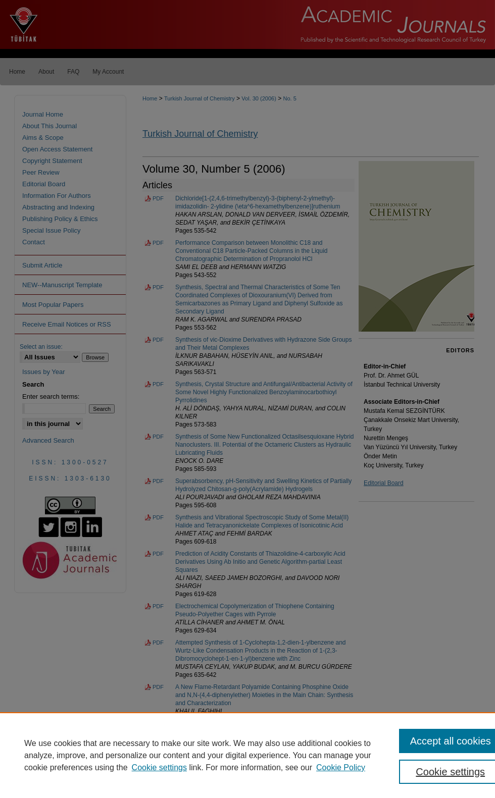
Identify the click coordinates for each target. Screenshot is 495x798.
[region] (247, 755)
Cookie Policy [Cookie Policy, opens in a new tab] (340, 767)
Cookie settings (159, 767)
